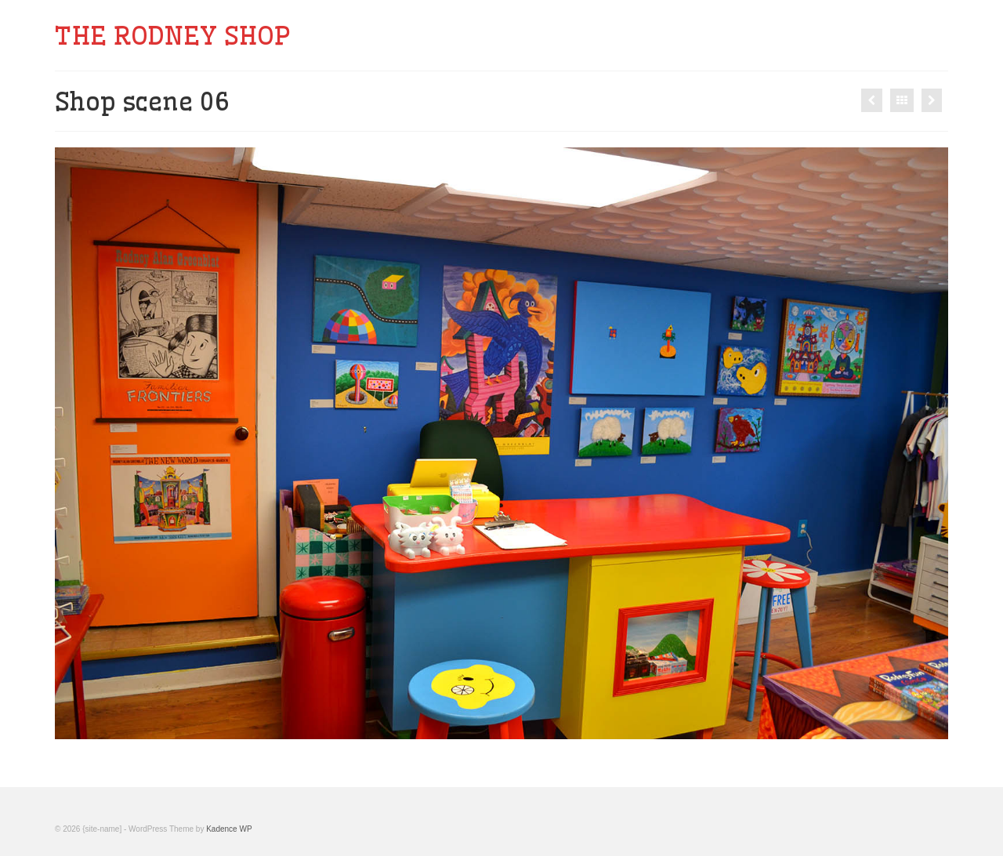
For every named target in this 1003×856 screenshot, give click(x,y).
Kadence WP (229, 829)
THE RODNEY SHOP (172, 35)
